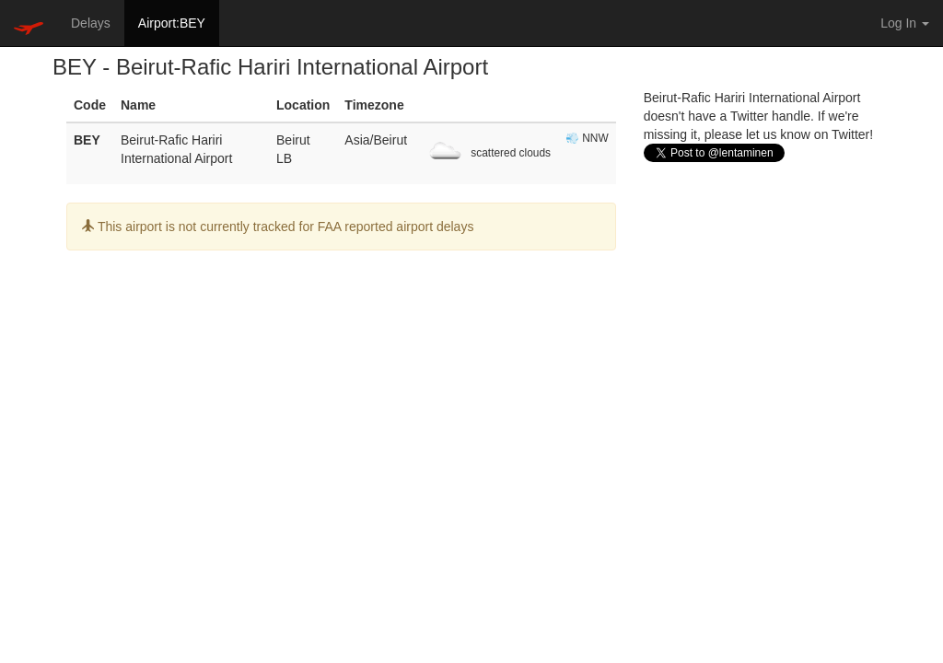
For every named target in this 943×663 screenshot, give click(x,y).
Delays (91, 23)
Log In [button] (904, 23)
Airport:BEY (171, 23)
